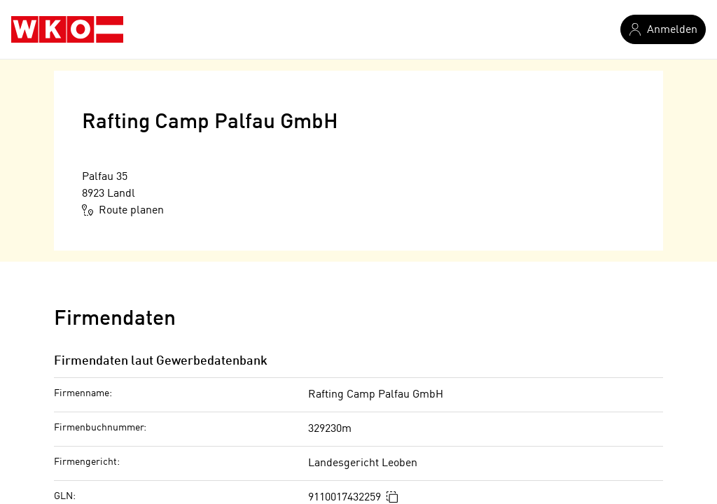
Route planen (123, 210)
